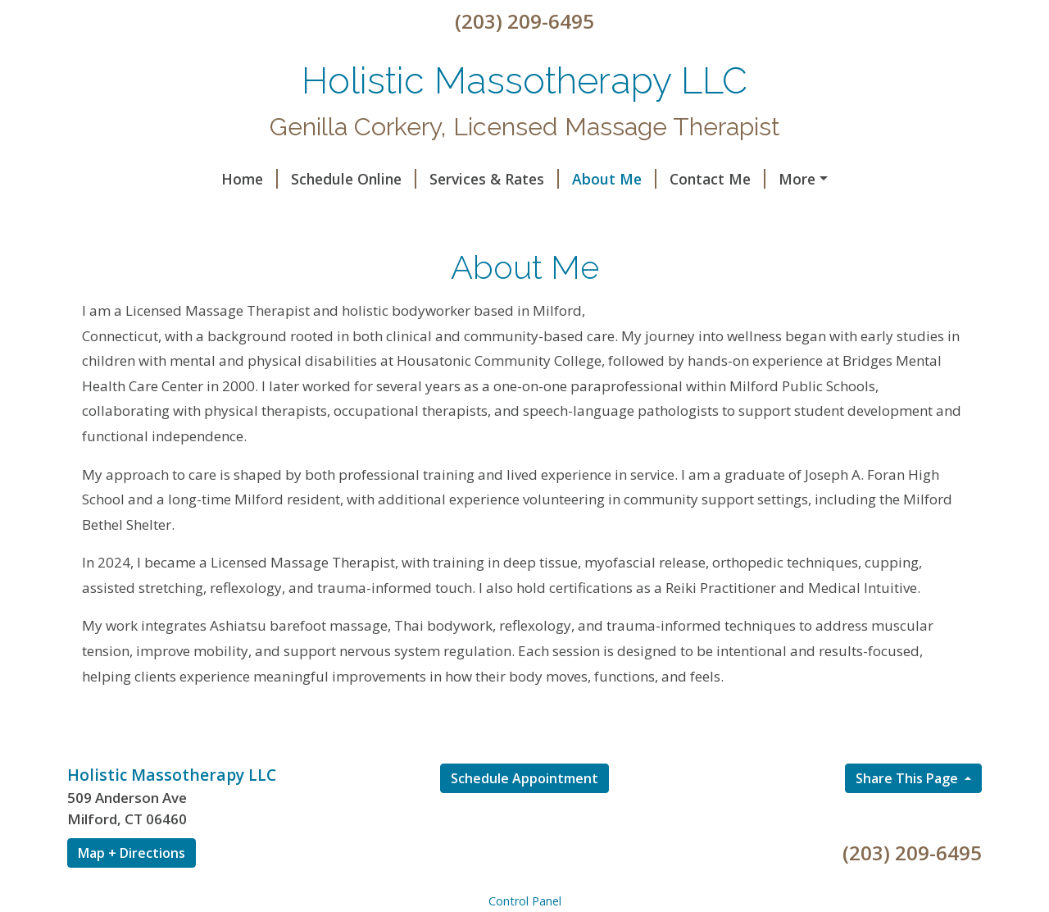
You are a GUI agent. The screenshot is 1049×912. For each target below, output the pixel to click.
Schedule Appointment (524, 814)
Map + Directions (131, 888)
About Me (473, 179)
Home (108, 179)
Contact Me (576, 179)
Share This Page (908, 814)
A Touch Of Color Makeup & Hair (202, 213)
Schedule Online (212, 179)
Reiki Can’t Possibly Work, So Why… (767, 179)
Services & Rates (353, 179)
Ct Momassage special (415, 213)
